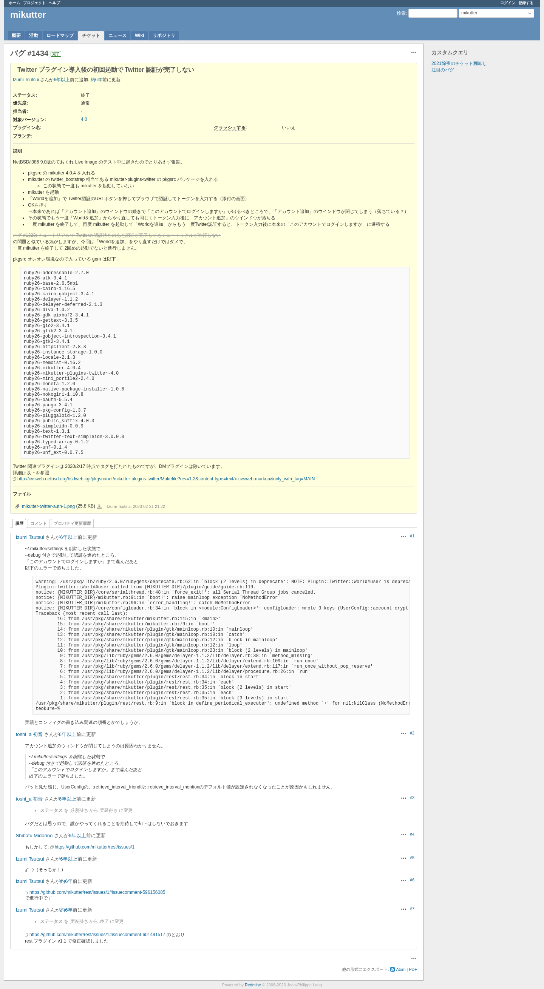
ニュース (117, 35)
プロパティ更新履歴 (72, 523)
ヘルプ (54, 3)
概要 (16, 35)
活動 (33, 35)
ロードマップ (60, 35)
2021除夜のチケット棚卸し (459, 63)
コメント (38, 523)
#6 (412, 880)
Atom (400, 969)
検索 (401, 13)
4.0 (84, 119)
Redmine (253, 985)
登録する (525, 3)
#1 (412, 536)
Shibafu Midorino (34, 835)
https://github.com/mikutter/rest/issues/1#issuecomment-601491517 (97, 934)
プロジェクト (34, 3)
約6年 (96, 79)
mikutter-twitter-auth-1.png (48, 506)
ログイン (507, 3)
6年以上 (62, 79)
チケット (91, 35)
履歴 (19, 523)
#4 (412, 834)
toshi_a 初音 (29, 734)
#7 (412, 908)
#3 (412, 797)
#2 (412, 733)
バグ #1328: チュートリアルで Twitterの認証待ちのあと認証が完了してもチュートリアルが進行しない (117, 235)
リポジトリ (164, 35)
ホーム (14, 3)
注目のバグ (442, 70)
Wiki (139, 35)
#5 (412, 857)
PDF (413, 969)
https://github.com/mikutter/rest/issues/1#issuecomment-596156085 (97, 892)
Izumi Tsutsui (26, 79)
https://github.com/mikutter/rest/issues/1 (94, 847)
